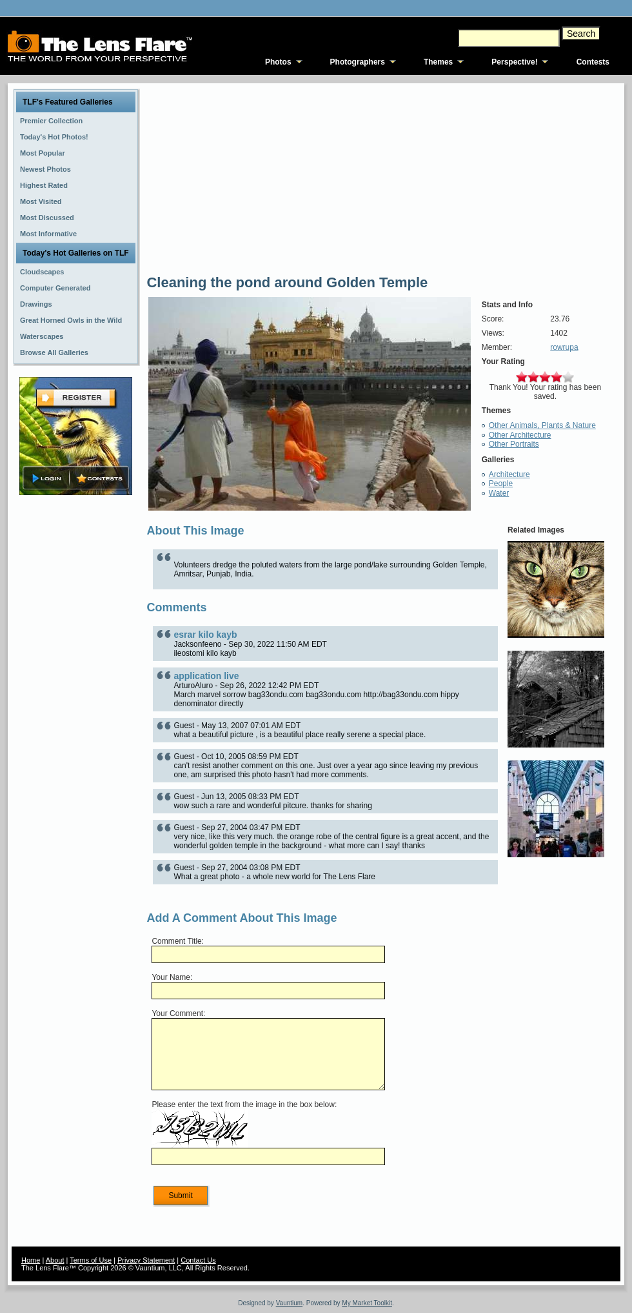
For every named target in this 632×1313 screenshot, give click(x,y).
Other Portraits (514, 444)
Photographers (357, 61)
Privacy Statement (146, 1260)
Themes (438, 61)
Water (499, 493)
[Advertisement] (76, 701)
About (55, 1260)
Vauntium (289, 1303)
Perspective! (514, 61)
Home (30, 1260)
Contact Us (198, 1260)
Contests (593, 61)
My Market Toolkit (367, 1303)
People (501, 483)
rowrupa (564, 347)
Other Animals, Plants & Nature (542, 425)
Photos (278, 61)
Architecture (509, 474)
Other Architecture (520, 435)
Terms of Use (91, 1260)
